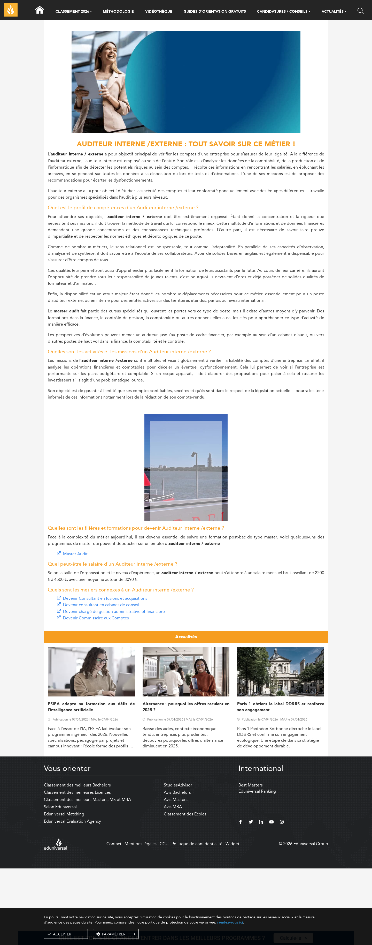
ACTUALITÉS (333, 11)
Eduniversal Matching (64, 890)
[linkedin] (261, 899)
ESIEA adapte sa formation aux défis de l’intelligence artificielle (91, 783)
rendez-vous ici (230, 922)
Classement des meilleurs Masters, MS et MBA (87, 876)
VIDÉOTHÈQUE (158, 11)
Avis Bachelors (177, 869)
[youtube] (271, 899)
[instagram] (282, 899)
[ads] (186, 131)
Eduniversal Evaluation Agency (72, 898)
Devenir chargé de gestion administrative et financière (114, 688)
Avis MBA (173, 883)
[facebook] (240, 899)
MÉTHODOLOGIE (118, 11)
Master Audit (75, 630)
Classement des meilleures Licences (77, 869)
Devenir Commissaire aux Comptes (96, 694)
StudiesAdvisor (178, 861)
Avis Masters (176, 876)
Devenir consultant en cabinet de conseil (101, 681)
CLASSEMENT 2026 (72, 11)
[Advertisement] (186, 385)
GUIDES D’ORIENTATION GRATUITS (215, 11)
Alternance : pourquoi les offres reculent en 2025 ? (186, 783)
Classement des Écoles (185, 890)
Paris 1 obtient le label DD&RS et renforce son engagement (280, 783)
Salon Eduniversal (60, 883)
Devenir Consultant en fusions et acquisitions (105, 675)
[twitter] (251, 899)
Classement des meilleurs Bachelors (77, 861)
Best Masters (250, 861)
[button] (91, 11)
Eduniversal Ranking (257, 868)
